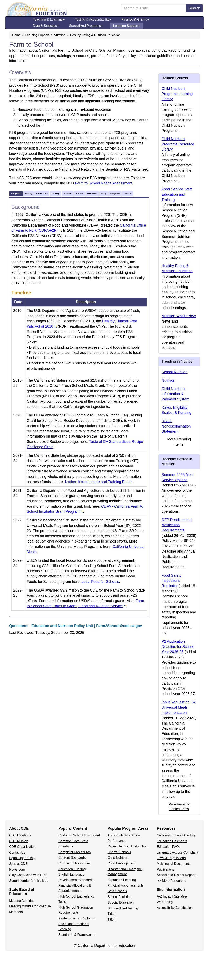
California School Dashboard (79, 835)
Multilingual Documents (173, 863)
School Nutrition (175, 372)
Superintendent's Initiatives (28, 880)
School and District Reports (176, 875)
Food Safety (92, 194)
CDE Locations (20, 835)
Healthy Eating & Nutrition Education (95, 35)
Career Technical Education (127, 846)
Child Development (121, 863)
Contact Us (17, 852)
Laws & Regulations (171, 858)
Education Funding (72, 869)
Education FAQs (168, 846)
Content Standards (72, 857)
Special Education (121, 902)
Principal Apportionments (126, 885)
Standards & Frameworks (76, 935)
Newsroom (17, 869)
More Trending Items (179, 442)
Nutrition (60, 35)
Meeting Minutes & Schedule (30, 906)
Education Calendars (172, 841)
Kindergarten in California (76, 918)
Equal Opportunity (22, 858)
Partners (79, 194)
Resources (68, 194)
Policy (103, 194)
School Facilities (119, 897)
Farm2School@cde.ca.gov (119, 626)
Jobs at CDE (18, 863)
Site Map (180, 896)
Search (194, 8)
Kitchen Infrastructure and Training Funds (98, 482)
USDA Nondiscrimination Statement (176, 426)
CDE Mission (18, 841)
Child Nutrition (118, 857)
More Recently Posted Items (179, 806)
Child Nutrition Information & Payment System (175, 394)
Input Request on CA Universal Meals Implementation (179, 707)
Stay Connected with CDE (28, 875)
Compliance (115, 194)
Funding (28, 194)
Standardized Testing (123, 908)
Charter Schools (119, 852)
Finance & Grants (135, 19)
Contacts (127, 194)
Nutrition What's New (179, 316)
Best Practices (42, 194)
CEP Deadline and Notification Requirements (177, 525)
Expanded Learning (122, 880)
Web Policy (165, 902)
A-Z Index (164, 896)
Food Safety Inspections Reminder (171, 580)
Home (16, 35)
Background (16, 194)
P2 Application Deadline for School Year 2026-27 (178, 646)
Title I (112, 913)
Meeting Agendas (21, 900)
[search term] (153, 8)
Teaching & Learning (49, 19)
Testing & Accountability (93, 19)
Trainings (55, 194)
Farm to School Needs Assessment (103, 183)
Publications (165, 869)
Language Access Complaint (177, 852)
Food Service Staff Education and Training (177, 194)
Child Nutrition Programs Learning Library (177, 94)
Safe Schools (117, 891)
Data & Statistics (46, 25)
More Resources (174, 880)
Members (16, 912)
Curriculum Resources (74, 863)
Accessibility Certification (175, 907)
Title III (112, 919)
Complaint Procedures (74, 852)
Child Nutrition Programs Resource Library (178, 144)
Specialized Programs (86, 25)
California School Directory (176, 835)
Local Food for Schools (100, 581)
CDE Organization (22, 846)
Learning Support (126, 25)
